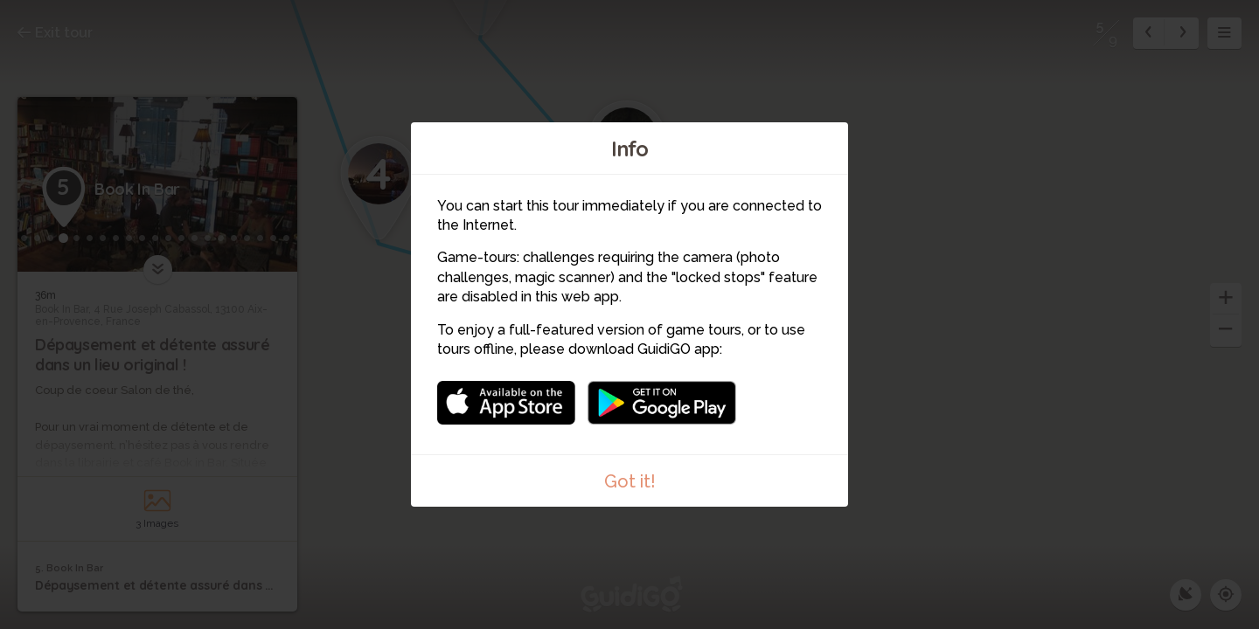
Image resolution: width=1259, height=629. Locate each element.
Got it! (630, 481)
